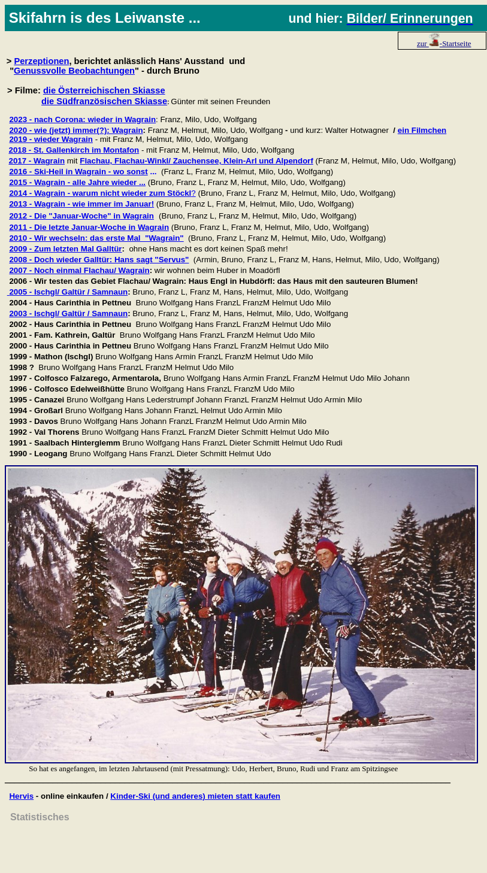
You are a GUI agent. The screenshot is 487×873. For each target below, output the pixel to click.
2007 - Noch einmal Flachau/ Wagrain (79, 270)
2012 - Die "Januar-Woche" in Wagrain (81, 215)
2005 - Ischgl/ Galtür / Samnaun (68, 291)
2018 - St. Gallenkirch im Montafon (73, 150)
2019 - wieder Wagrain (51, 139)
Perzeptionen (41, 61)
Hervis (21, 796)
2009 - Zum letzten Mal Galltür (65, 248)
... (141, 182)
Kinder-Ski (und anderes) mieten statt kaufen (195, 796)
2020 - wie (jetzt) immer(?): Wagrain (76, 130)
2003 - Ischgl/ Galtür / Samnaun (68, 313)
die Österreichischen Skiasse (104, 90)
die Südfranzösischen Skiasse (104, 101)
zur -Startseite (444, 43)
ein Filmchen (422, 130)
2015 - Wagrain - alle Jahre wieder (73, 182)
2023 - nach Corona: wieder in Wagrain (82, 119)
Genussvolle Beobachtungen (74, 70)
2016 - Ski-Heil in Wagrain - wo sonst (78, 171)
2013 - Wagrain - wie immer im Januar (80, 203)
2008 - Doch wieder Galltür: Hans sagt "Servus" (99, 259)
